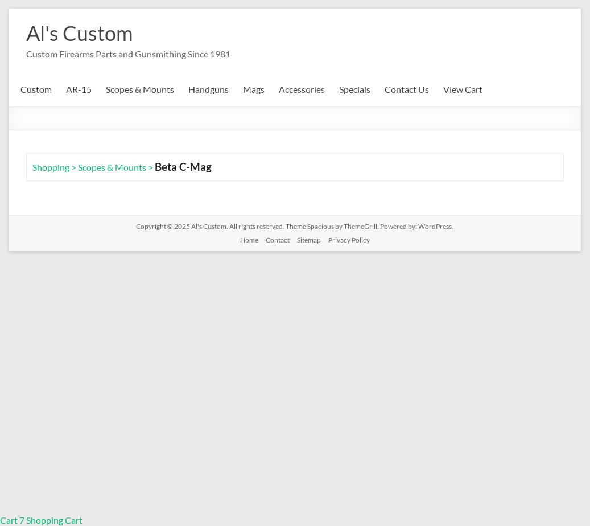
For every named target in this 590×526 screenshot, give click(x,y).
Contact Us (407, 89)
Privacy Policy (349, 240)
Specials (354, 89)
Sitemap (309, 240)
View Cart (462, 89)
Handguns (208, 89)
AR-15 (79, 89)
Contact (278, 240)
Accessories (302, 89)
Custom (36, 89)
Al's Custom (79, 33)
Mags (254, 89)
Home (249, 240)
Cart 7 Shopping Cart (41, 520)
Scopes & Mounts (140, 89)
